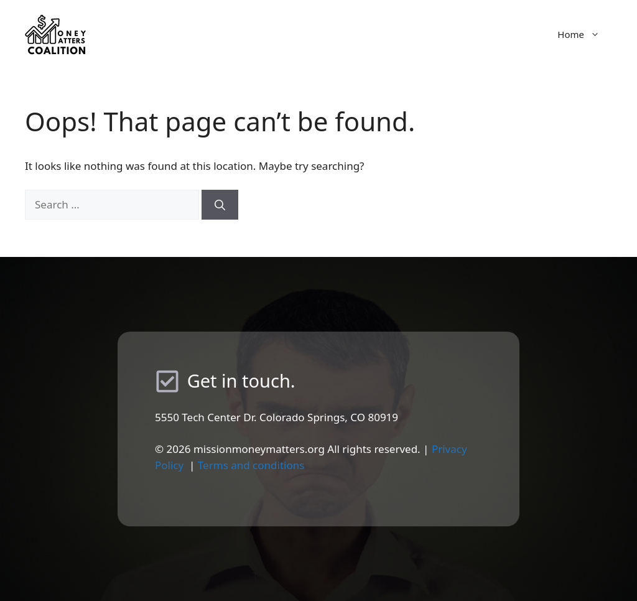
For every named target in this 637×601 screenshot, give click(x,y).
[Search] (220, 205)
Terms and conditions (251, 465)
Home (584, 34)
